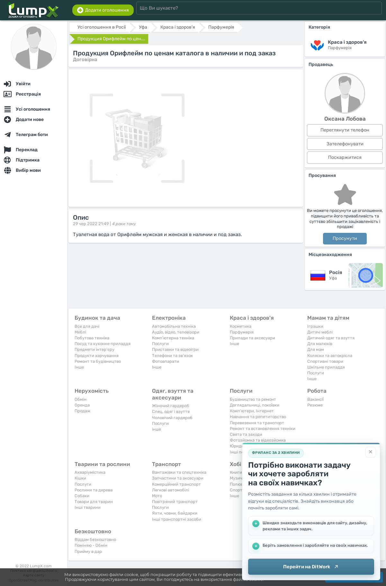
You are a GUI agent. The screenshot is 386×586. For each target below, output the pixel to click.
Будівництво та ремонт (253, 399)
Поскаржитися (345, 157)
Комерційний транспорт (176, 484)
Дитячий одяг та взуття (331, 337)
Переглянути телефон (344, 130)
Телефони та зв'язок (172, 355)
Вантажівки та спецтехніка (179, 472)
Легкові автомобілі (170, 490)
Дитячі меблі (320, 332)
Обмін (80, 399)
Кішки (80, 478)
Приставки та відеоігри (175, 349)
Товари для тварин (94, 501)
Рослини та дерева (93, 490)
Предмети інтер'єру (94, 349)
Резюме (315, 405)
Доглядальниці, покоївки (254, 405)
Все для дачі (87, 326)
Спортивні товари (325, 361)
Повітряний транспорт (175, 501)
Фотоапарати (165, 361)
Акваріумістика (90, 472)
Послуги (160, 343)
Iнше (79, 367)
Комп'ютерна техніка (173, 337)
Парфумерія (242, 332)
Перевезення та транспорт (257, 422)
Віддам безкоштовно (95, 539)
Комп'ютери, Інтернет (252, 410)
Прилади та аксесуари (252, 337)
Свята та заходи (246, 434)
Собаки (82, 495)
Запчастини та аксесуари (177, 478)
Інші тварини (88, 507)
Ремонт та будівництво (98, 361)
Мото (157, 495)
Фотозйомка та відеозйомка (258, 440)
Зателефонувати (345, 144)
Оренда (82, 405)
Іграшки (315, 326)
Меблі (80, 332)
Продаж (82, 410)
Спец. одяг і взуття (171, 411)
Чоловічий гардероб (172, 417)
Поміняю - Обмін (91, 545)
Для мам (315, 349)
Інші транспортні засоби (176, 519)
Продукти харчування (97, 355)
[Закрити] (370, 452)
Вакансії (315, 399)
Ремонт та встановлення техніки (262, 428)
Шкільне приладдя (326, 367)
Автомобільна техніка (174, 326)
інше (156, 429)
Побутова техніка (92, 337)
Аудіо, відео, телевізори (175, 332)
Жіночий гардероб (170, 405)
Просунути (345, 238)
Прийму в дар (88, 551)
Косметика (240, 326)
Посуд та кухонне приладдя (102, 343)
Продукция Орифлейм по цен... (111, 38)
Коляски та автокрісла (329, 355)
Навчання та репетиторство (258, 416)
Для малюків (319, 343)
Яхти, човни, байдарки (174, 513)
